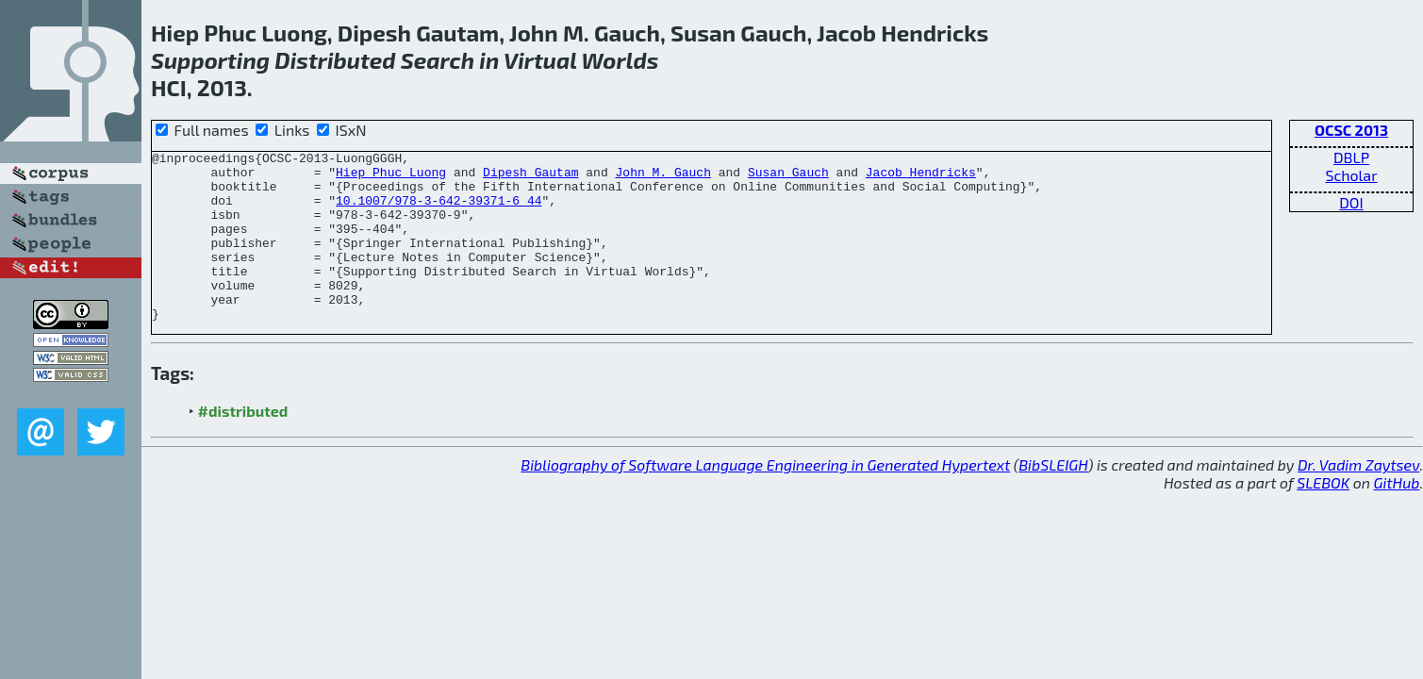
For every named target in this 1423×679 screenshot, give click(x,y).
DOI (1351, 202)
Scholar (1351, 175)
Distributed (334, 60)
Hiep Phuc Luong (391, 177)
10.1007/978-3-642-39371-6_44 (438, 211)
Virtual (540, 60)
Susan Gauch (788, 177)
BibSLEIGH (1052, 498)
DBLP (1351, 157)
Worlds (619, 60)
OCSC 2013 (1351, 130)
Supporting (210, 60)
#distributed (243, 445)
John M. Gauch (662, 177)
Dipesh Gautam (530, 177)
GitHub (1397, 516)
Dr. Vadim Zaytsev (1358, 498)
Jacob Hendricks (921, 177)
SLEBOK (1323, 516)
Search (437, 60)
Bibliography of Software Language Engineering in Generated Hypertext (765, 498)
